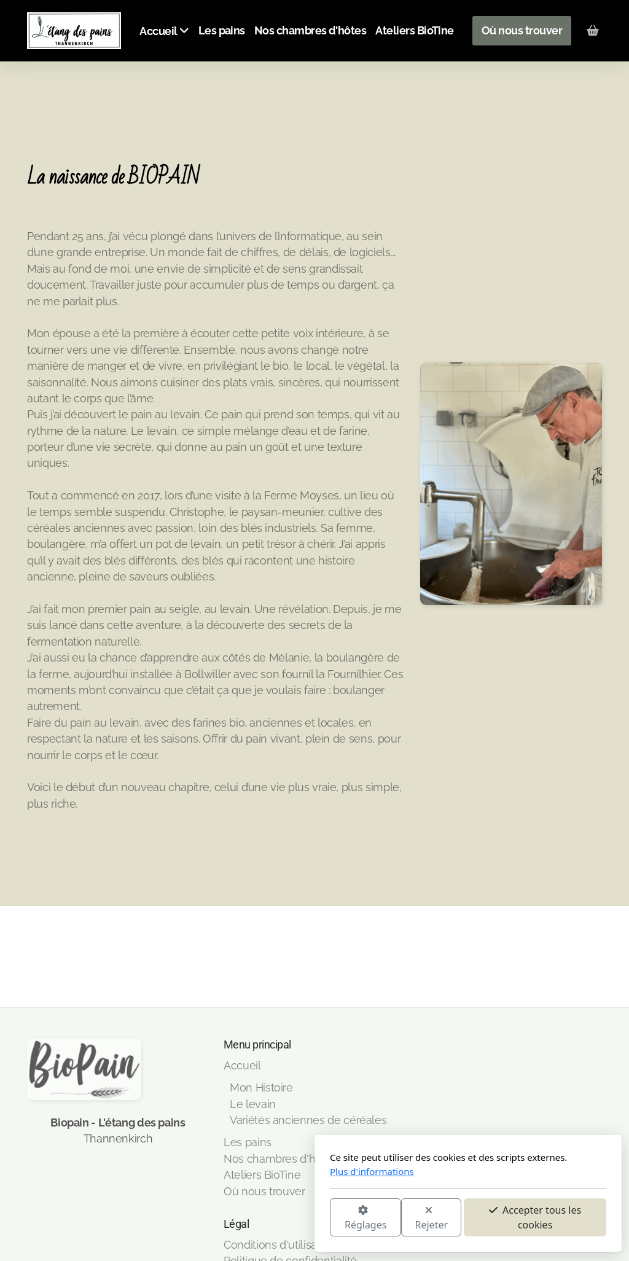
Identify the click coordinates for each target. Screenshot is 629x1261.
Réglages (212, 1218)
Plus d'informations (218, 1171)
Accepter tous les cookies (381, 1217)
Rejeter (278, 1218)
